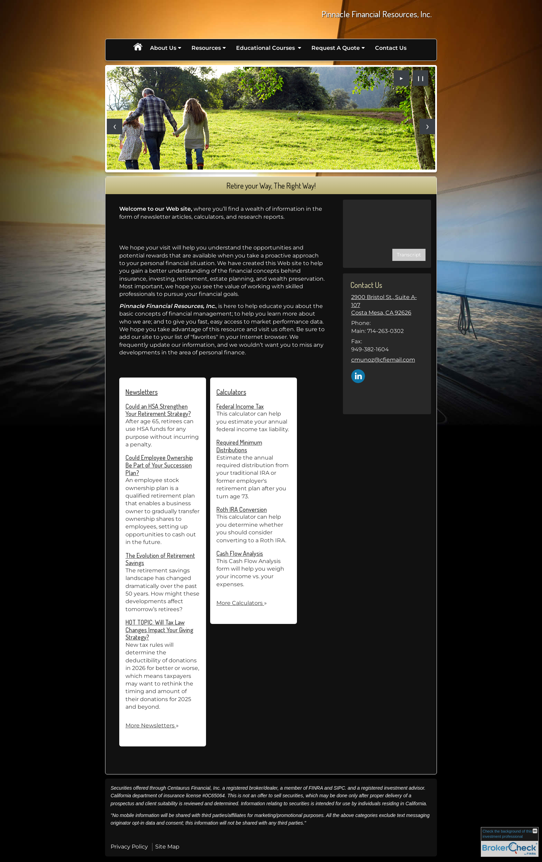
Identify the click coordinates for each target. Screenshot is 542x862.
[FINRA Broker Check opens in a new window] (510, 842)
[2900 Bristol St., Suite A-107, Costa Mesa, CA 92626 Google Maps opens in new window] (387, 305)
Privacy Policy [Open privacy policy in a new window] (129, 846)
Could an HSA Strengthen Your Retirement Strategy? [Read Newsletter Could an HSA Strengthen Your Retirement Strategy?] (158, 410)
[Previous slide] (114, 126)
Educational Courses (266, 48)
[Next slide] (427, 126)
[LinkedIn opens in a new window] (358, 375)
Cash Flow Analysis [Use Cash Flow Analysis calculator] (239, 553)
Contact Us (390, 48)
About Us (163, 48)
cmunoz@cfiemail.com (383, 359)
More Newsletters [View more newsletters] (152, 725)
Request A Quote (335, 48)
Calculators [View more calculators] (231, 391)
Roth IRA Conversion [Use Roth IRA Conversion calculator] (241, 509)
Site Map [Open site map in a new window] (167, 846)
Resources (206, 48)
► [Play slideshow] (401, 78)
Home (137, 48)
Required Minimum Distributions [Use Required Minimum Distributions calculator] (239, 446)
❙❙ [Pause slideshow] (421, 78)
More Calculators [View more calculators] (241, 603)
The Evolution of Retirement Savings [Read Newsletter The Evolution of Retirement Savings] (160, 559)
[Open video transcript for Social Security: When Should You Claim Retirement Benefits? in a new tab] (409, 255)
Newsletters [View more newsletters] (141, 391)
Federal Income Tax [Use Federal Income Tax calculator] (240, 406)
